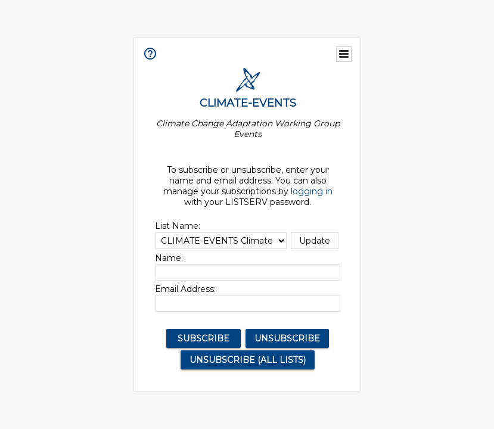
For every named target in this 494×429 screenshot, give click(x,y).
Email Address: (185, 289)
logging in (312, 191)
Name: (169, 258)
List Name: (177, 225)
